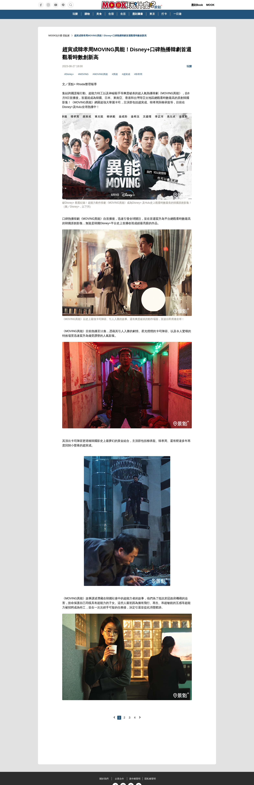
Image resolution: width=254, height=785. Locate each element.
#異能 (115, 74)
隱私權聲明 (150, 778)
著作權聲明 (134, 778)
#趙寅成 (126, 74)
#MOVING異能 (100, 74)
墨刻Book (197, 4)
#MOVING (83, 74)
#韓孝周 (138, 74)
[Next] (140, 717)
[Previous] (114, 717)
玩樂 (189, 66)
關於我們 (104, 778)
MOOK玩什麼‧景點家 (59, 35)
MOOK (210, 4)
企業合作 (119, 778)
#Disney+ (69, 74)
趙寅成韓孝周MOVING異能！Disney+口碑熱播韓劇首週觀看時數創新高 (110, 35)
